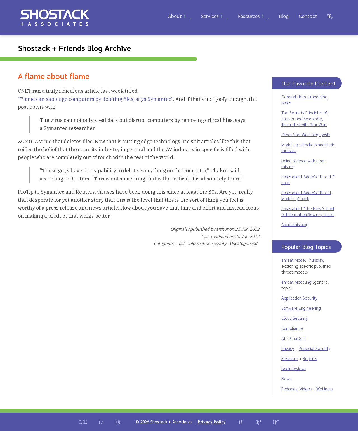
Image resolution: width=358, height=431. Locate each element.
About (175, 16)
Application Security (299, 297)
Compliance (292, 328)
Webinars (324, 388)
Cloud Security (294, 318)
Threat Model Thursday (302, 260)
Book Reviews (293, 368)
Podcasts (289, 388)
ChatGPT (298, 338)
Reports (310, 358)
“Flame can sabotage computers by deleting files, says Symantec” (95, 99)
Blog (284, 16)
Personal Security (314, 348)
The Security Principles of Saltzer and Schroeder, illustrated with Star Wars (304, 118)
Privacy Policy (212, 421)
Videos (306, 388)
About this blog (294, 224)
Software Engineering (301, 307)
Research (289, 358)
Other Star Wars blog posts (305, 134)
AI (283, 338)
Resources (249, 16)
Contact (308, 16)
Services (210, 16)
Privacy (287, 348)
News (286, 378)
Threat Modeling (296, 281)
